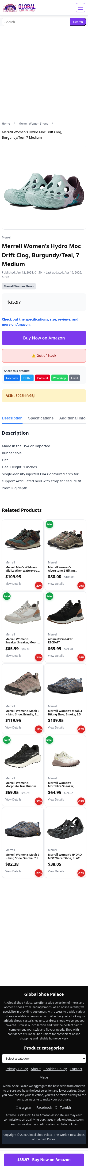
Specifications (41, 418)
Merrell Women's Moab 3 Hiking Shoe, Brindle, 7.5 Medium (22, 714)
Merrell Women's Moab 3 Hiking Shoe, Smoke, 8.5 (65, 712)
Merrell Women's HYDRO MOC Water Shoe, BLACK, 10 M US (65, 858)
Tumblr (66, 1107)
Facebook (12, 378)
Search (78, 22)
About (36, 1068)
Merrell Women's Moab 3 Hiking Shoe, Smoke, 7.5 (22, 856)
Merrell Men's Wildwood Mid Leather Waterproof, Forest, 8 (22, 570)
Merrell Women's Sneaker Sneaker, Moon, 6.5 (21, 642)
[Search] (36, 22)
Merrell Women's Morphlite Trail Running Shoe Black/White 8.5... (21, 786)
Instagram (25, 1107)
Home (6, 124)
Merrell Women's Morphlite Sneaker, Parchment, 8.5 (61, 786)
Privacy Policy (17, 1068)
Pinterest (42, 378)
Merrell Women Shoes (33, 124)
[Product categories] (44, 1058)
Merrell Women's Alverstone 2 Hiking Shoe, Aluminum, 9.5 (62, 570)
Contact (76, 1068)
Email (74, 378)
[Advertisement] (44, 74)
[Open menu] (80, 7)
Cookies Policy (55, 1068)
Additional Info (72, 418)
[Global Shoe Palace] (19, 8)
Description (12, 418)
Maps (43, 1077)
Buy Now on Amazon (44, 338)
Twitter (27, 378)
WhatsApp (59, 378)
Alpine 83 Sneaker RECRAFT (60, 640)
